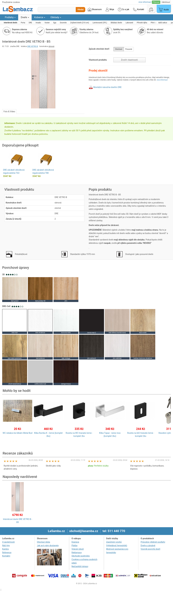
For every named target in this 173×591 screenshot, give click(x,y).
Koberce (39, 17)
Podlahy (10, 17)
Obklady (55, 17)
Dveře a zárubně (148, 545)
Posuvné (128, 49)
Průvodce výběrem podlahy (153, 542)
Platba (74, 545)
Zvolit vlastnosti (129, 60)
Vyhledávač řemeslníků (116, 545)
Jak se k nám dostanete (48, 545)
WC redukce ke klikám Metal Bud (17, 433)
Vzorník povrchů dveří (150, 549)
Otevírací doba (43, 542)
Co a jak (123, 9)
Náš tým (6, 545)
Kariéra (5, 549)
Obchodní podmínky (80, 556)
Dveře (25, 17)
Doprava (75, 542)
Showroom (95, 9)
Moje (109, 9)
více (144, 2)
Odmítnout (166, 2)
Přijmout (156, 2)
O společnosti (8, 542)
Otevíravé (118, 49)
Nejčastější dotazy (79, 566)
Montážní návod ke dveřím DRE (107, 87)
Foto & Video (9, 111)
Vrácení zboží (77, 549)
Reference (6, 552)
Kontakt (138, 9)
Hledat (80, 9)
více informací (162, 80)
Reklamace (76, 552)
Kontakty (6, 556)
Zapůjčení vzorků (114, 542)
